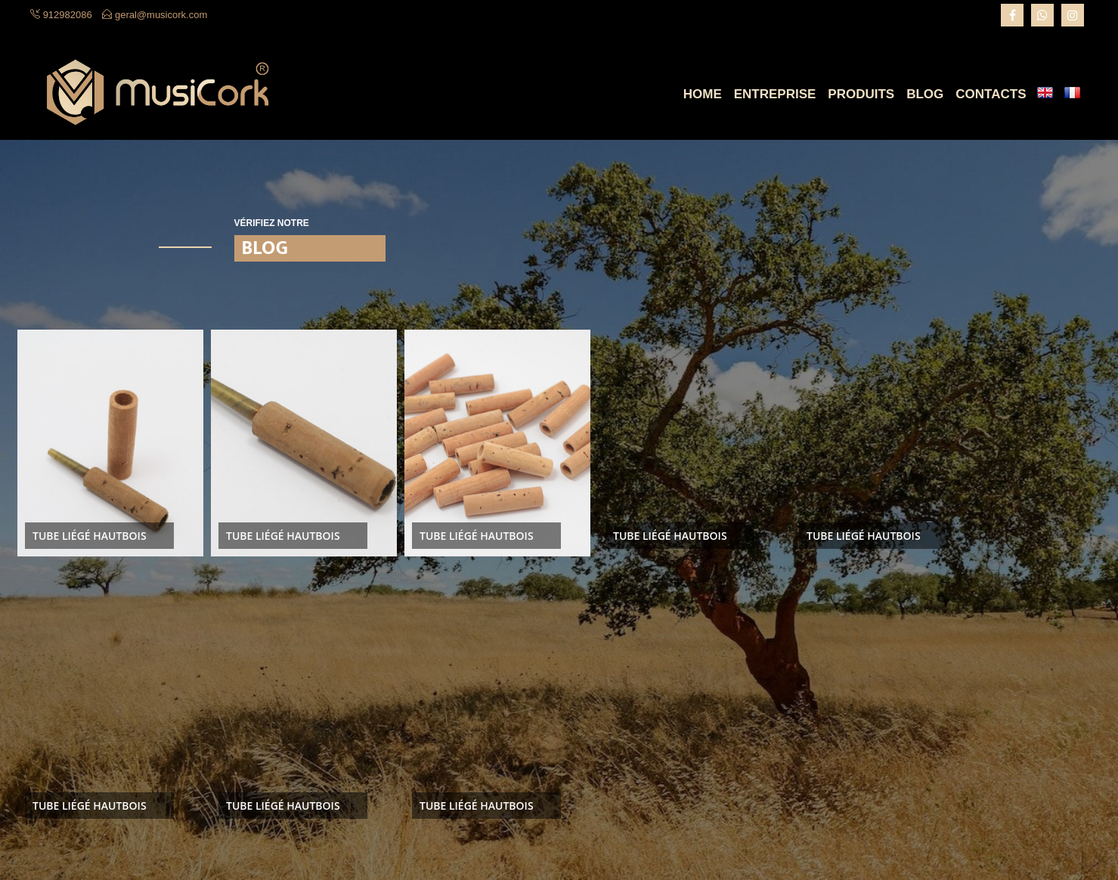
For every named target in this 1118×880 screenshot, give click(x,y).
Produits (861, 94)
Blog (924, 94)
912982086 (67, 14)
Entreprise (775, 94)
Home (702, 94)
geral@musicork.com (161, 14)
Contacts (990, 94)
